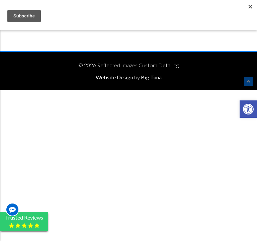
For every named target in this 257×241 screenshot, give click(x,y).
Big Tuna (151, 77)
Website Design (114, 77)
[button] (248, 109)
